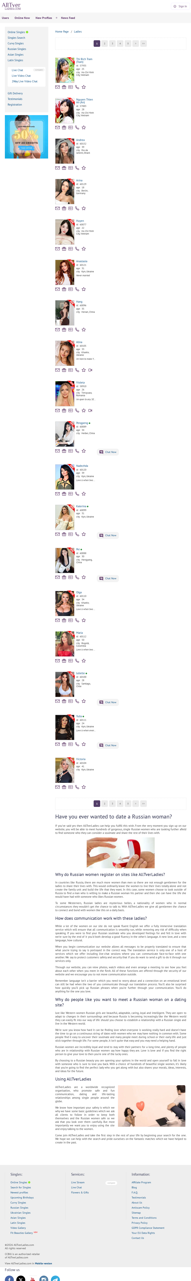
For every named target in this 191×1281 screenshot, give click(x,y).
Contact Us (138, 1238)
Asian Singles (15, 54)
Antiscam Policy (141, 1207)
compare (39, 70)
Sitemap (136, 1212)
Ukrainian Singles (20, 1212)
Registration (15, 104)
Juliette (81, 673)
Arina (79, 180)
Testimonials (15, 99)
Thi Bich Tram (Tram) (84, 60)
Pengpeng (83, 423)
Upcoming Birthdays (22, 1197)
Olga (79, 592)
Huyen (80, 220)
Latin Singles (15, 60)
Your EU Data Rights (143, 1233)
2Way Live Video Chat (24, 81)
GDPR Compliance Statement (148, 1228)
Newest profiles (19, 1192)
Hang (79, 301)
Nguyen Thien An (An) (84, 101)
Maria (79, 632)
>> (143, 43)
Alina (79, 342)
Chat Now (107, 452)
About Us (137, 1202)
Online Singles (16, 32)
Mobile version (43, 1263)
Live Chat (17, 70)
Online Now (22, 18)
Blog (134, 1187)
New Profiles (44, 18)
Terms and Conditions (144, 1217)
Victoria (80, 759)
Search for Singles (20, 1187)
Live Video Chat (21, 75)
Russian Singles (17, 49)
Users (5, 18)
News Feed (68, 18)
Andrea (80, 140)
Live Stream (77, 1182)
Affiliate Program (141, 1182)
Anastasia (81, 261)
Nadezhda (82, 465)
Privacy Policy (140, 1222)
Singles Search (16, 37)
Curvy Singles (16, 43)
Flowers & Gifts (80, 1192)
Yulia (80, 716)
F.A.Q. (135, 1192)
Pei (79, 549)
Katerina (82, 506)
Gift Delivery (15, 93)
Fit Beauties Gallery (21, 1233)
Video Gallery (18, 1228)
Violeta (80, 382)
